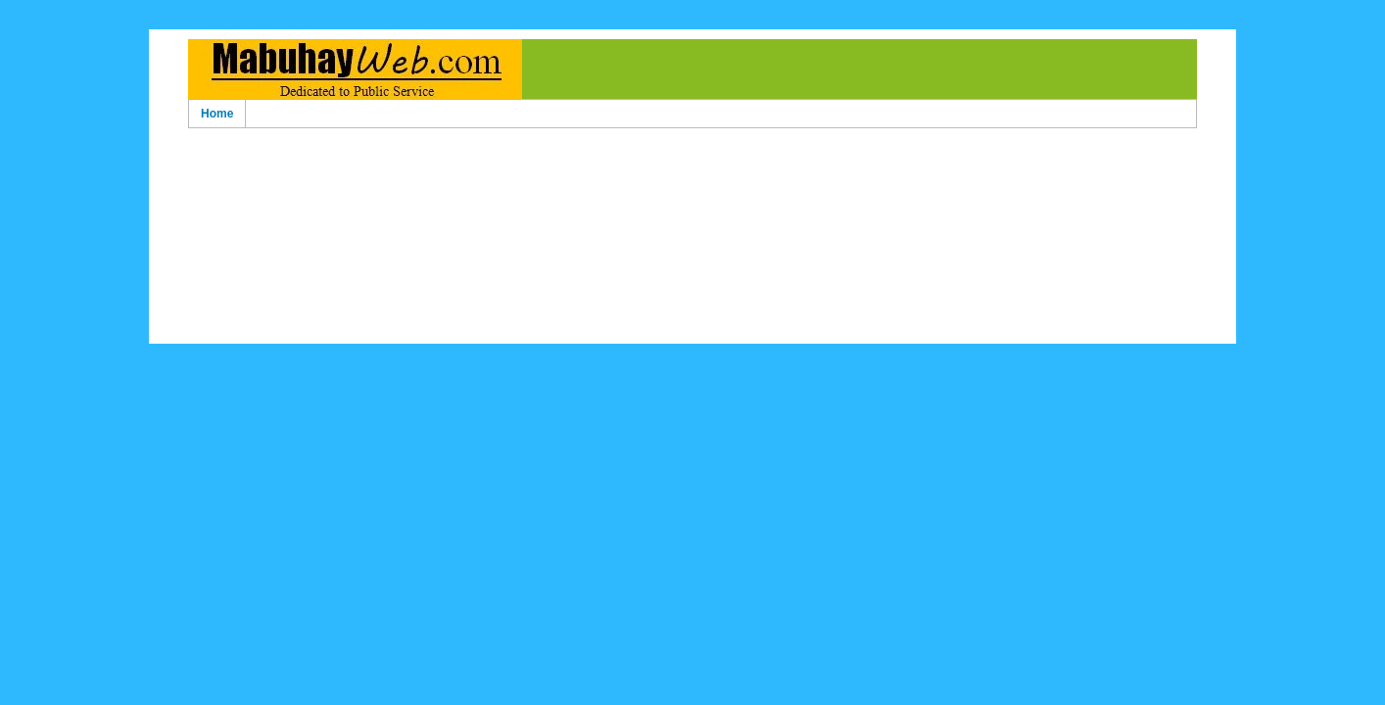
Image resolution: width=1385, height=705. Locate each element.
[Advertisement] (692, 165)
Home (217, 113)
